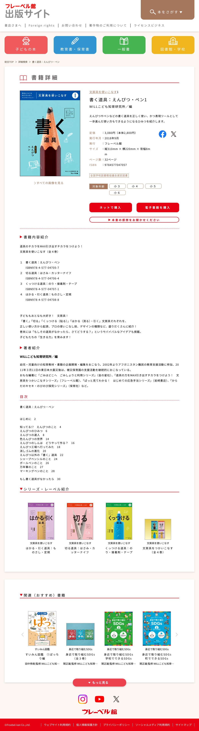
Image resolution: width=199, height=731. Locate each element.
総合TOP (9, 61)
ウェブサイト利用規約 (57, 724)
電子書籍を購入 (158, 207)
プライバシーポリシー (116, 724)
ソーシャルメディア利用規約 (152, 724)
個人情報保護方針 (87, 724)
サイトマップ (184, 724)
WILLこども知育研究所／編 (110, 106)
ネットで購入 (110, 207)
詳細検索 (23, 61)
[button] (22, 634)
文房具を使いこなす (103, 92)
